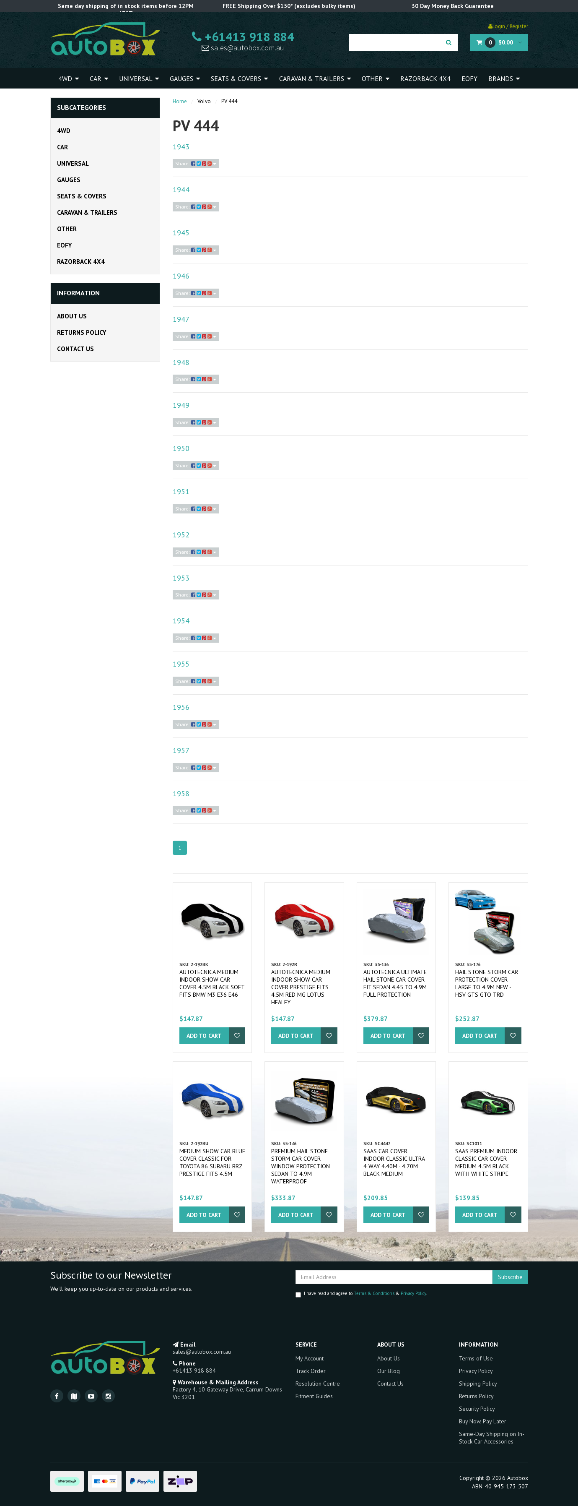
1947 (181, 319)
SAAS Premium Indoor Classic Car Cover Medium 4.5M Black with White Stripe (486, 1162)
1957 (181, 750)
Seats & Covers (239, 78)
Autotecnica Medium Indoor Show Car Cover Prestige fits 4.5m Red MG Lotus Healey (300, 987)
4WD (68, 78)
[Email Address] (393, 1277)
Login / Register (508, 26)
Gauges (185, 78)
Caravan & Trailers (315, 78)
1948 (181, 362)
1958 (181, 793)
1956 (181, 707)
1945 (181, 232)
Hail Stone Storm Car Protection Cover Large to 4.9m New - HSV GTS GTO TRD (486, 983)
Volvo (204, 101)
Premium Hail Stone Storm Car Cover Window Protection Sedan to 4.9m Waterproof (300, 1166)
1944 (181, 189)
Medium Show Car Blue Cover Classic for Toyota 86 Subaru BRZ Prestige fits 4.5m (212, 1162)
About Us (72, 316)
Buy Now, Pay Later (482, 1421)
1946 (181, 276)
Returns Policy (81, 332)
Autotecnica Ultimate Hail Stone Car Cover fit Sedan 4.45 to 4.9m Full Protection (395, 983)
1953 (181, 578)
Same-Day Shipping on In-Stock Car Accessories (491, 1437)
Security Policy (477, 1408)
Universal (139, 78)
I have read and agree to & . (361, 1294)
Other (375, 78)
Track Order (310, 1371)
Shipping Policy (478, 1383)
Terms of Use (476, 1358)
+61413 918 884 (243, 36)
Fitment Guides (314, 1396)
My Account (309, 1358)
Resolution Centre (317, 1383)
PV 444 (229, 101)
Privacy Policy (413, 1293)
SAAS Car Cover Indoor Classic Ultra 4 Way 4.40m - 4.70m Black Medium (394, 1162)
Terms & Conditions (374, 1293)
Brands (504, 78)
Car (99, 78)
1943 (181, 146)
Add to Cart (204, 1036)
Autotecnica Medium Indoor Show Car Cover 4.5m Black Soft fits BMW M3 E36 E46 (211, 983)
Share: (195, 163)
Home (180, 101)
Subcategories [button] (81, 108)
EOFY (469, 78)
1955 (181, 664)
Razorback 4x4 (425, 78)
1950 (181, 448)
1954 (181, 620)
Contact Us (75, 349)
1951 (181, 491)
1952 (181, 534)
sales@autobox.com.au (243, 47)
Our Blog (388, 1371)
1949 (181, 405)
